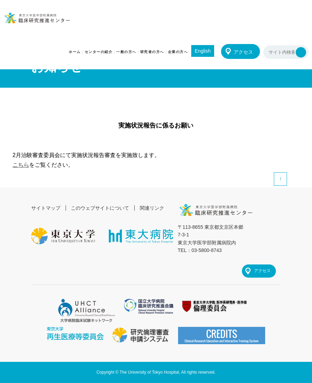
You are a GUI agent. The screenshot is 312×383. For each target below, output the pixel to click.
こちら (20, 165)
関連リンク (152, 208)
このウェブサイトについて (100, 208)
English (203, 51)
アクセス (243, 52)
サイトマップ (45, 208)
